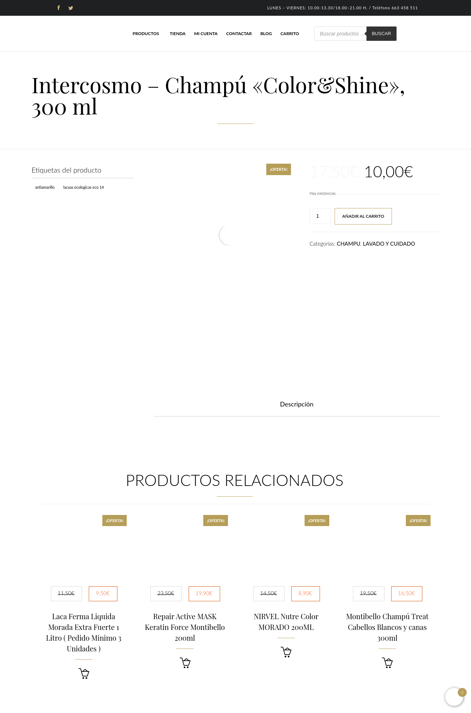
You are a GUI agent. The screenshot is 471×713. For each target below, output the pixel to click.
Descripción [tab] (297, 404)
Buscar (381, 33)
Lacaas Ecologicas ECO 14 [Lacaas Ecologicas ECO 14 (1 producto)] (83, 187)
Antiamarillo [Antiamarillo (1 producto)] (45, 187)
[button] (84, 674)
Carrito (290, 33)
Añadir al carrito (363, 216)
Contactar (239, 33)
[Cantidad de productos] (320, 216)
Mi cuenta (206, 33)
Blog (266, 33)
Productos (145, 33)
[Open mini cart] (454, 697)
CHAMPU (348, 243)
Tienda (177, 33)
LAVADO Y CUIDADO (389, 243)
